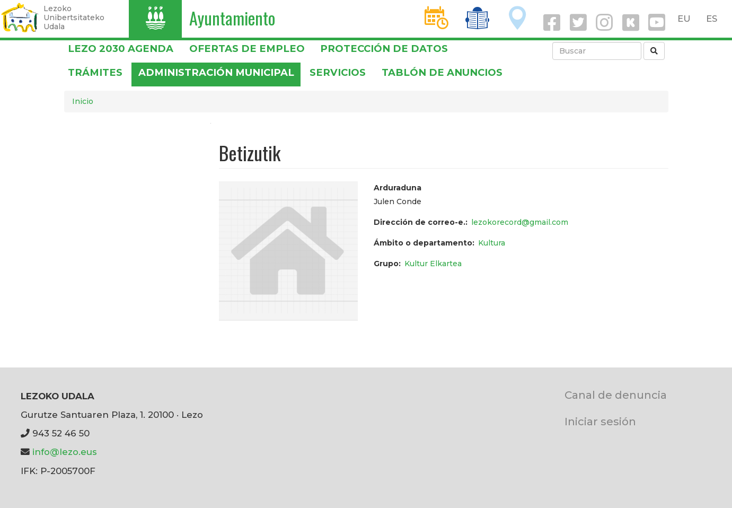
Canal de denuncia (616, 394)
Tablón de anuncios (442, 72)
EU (684, 18)
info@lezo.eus (64, 451)
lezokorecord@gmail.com (519, 222)
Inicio (82, 101)
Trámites (95, 72)
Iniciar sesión (600, 421)
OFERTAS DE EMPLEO (247, 48)
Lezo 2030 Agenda (120, 48)
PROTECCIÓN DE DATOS (384, 48)
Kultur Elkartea (433, 263)
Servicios (338, 72)
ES (711, 18)
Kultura (491, 243)
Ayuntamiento (232, 17)
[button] (288, 250)
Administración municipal (216, 72)
